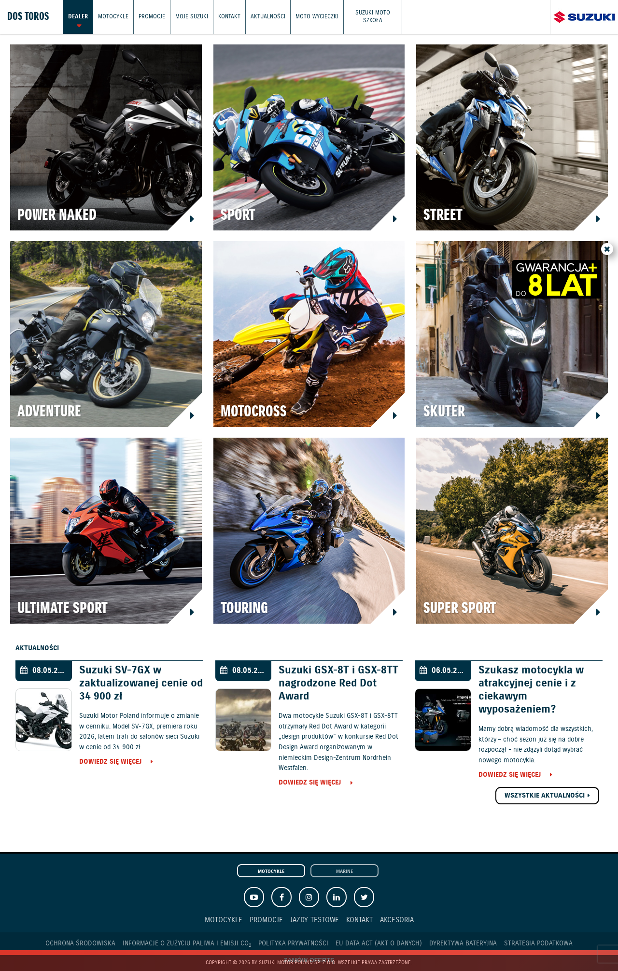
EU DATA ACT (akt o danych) (379, 943)
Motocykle (113, 17)
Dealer (78, 17)
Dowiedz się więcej (110, 762)
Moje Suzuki (191, 17)
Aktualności (268, 17)
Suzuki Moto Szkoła (372, 17)
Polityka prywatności (293, 943)
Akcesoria (397, 920)
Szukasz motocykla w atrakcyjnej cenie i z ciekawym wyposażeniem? (531, 690)
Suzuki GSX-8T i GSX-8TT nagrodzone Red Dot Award (338, 683)
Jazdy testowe (314, 920)
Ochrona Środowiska (80, 943)
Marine (344, 871)
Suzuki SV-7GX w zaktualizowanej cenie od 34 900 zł (141, 683)
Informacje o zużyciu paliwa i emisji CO (187, 943)
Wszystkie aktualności (545, 795)
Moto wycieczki (316, 17)
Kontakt (229, 17)
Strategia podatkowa (538, 943)
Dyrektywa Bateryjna (463, 943)
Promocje (152, 17)
